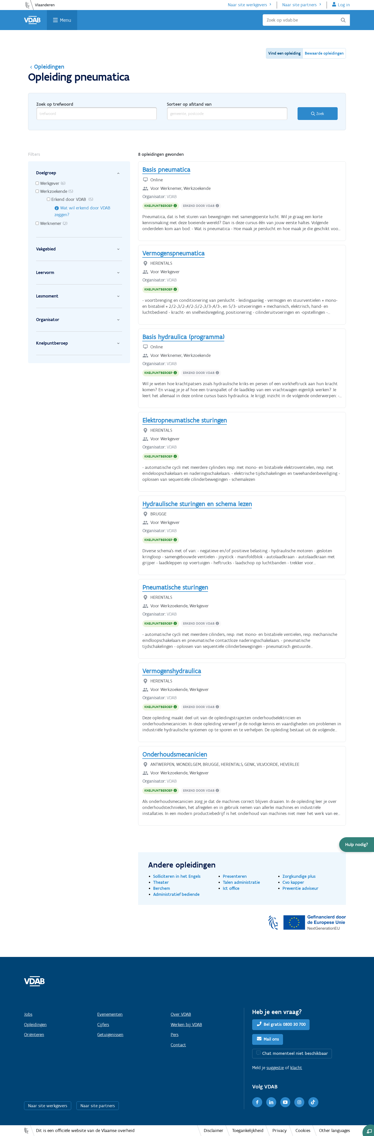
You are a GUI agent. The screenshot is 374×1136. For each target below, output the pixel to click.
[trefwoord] (96, 113)
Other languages (334, 1130)
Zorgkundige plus (299, 876)
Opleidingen (46, 66)
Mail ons (271, 1039)
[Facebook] (257, 1102)
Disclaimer (213, 1130)
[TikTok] (313, 1102)
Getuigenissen (110, 1034)
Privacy (279, 1130)
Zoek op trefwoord (54, 104)
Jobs (28, 1014)
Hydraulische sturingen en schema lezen (197, 504)
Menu (65, 20)
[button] (356, 844)
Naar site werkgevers (247, 5)
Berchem (161, 888)
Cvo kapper (293, 882)
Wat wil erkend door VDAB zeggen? (82, 211)
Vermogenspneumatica (173, 253)
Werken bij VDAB (186, 1024)
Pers (174, 1034)
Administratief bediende (176, 894)
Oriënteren (34, 1034)
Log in (344, 5)
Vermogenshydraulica (171, 671)
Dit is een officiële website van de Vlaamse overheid (85, 1130)
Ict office (231, 888)
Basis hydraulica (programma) (183, 337)
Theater (161, 882)
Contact (178, 1045)
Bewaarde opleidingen (324, 53)
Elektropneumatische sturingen (184, 420)
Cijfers (103, 1024)
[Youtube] (285, 1102)
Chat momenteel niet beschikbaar (295, 1053)
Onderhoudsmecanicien (174, 754)
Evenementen (110, 1014)
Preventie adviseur (300, 888)
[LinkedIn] (271, 1102)
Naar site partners (299, 5)
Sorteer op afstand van (189, 104)
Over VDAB (181, 1014)
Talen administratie (241, 882)
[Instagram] (299, 1102)
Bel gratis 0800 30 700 (285, 1024)
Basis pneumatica (166, 170)
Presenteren (235, 876)
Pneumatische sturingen (175, 587)
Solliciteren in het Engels (177, 876)
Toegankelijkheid (247, 1130)
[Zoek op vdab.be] (306, 20)
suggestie (275, 1067)
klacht (296, 1067)
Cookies (303, 1130)
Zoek (320, 113)
